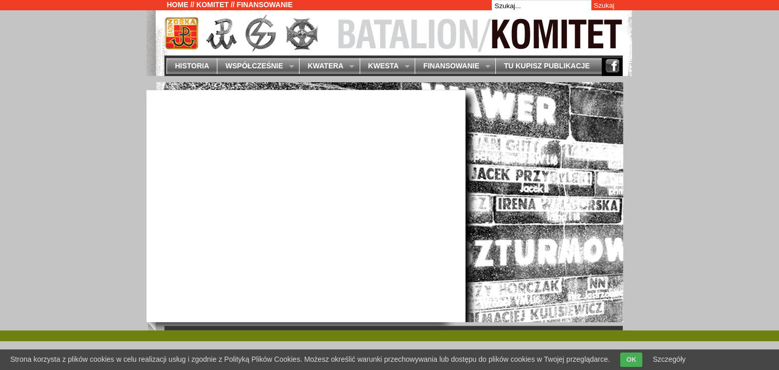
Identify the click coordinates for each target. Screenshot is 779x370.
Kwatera (326, 66)
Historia (192, 66)
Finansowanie (452, 66)
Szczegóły (669, 359)
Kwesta (385, 66)
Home (178, 5)
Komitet (212, 5)
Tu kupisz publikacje (547, 66)
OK (631, 359)
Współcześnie (255, 66)
